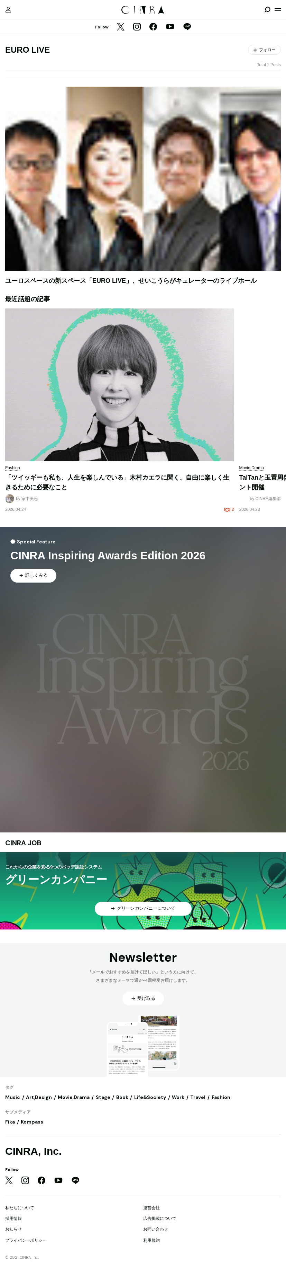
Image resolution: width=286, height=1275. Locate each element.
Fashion (221, 1097)
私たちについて (19, 1207)
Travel (197, 1097)
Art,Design (39, 1097)
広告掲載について (159, 1218)
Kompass (32, 1121)
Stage (103, 1097)
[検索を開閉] (267, 10)
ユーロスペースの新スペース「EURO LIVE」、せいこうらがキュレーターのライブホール (131, 280)
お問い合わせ (155, 1229)
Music (12, 1097)
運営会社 (151, 1207)
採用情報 (13, 1218)
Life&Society (150, 1097)
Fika (10, 1121)
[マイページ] (8, 10)
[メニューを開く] (278, 10)
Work (178, 1097)
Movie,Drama (74, 1097)
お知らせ (13, 1229)
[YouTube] (170, 27)
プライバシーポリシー (26, 1240)
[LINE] (187, 27)
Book (122, 1097)
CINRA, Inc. (33, 1151)
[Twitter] (120, 27)
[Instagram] (137, 27)
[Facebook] (153, 27)
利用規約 (151, 1240)
